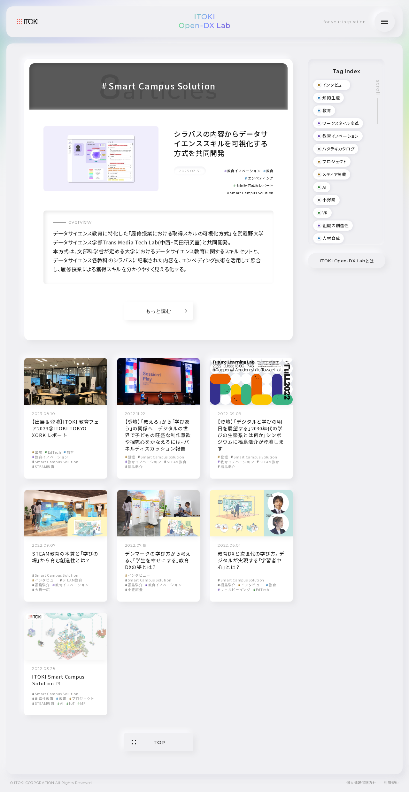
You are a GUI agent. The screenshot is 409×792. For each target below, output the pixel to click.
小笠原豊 (134, 589)
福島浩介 (134, 466)
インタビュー (44, 579)
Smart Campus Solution (250, 192)
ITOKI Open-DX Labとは (347, 260)
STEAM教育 (43, 466)
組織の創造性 (333, 225)
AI (60, 703)
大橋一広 (41, 589)
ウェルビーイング (234, 589)
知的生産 (328, 98)
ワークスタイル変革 (338, 123)
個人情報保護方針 (361, 782)
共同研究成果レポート (253, 185)
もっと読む (166, 311)
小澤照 (326, 200)
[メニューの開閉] (384, 22)
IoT (70, 703)
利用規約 (391, 782)
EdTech (53, 452)
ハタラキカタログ (335, 149)
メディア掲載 (331, 174)
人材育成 (328, 238)
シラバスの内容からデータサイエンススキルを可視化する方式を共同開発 (221, 143)
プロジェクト (81, 698)
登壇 (130, 456)
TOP (148, 742)
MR (81, 703)
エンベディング (259, 178)
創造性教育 (42, 698)
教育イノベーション (242, 170)
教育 (268, 170)
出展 (37, 452)
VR (322, 213)
